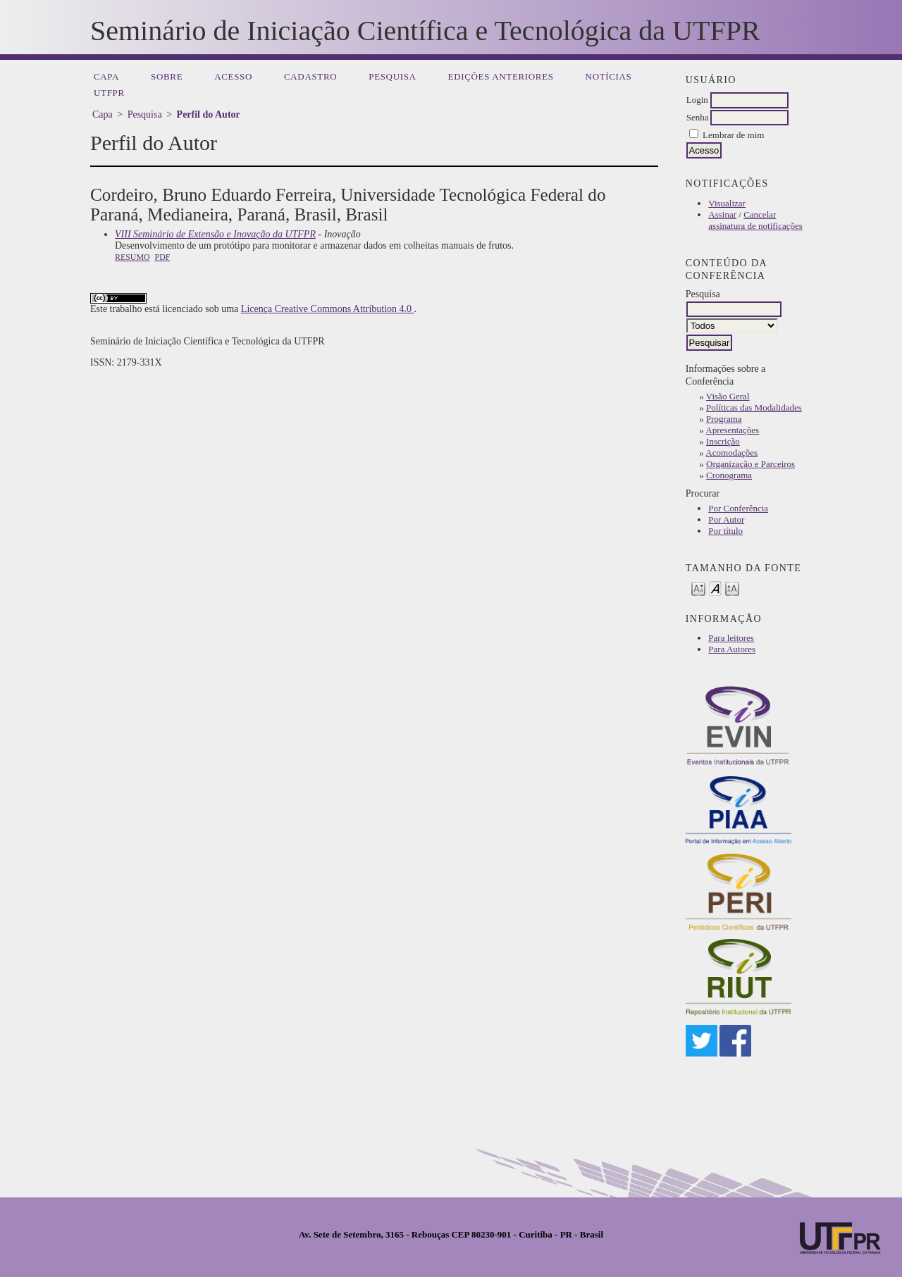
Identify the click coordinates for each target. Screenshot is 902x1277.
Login (697, 99)
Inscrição (723, 441)
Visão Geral (728, 396)
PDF (163, 257)
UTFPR (109, 92)
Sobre (167, 76)
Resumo (132, 257)
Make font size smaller (698, 588)
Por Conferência (738, 508)
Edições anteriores (501, 76)
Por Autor (726, 519)
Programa (724, 418)
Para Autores (731, 649)
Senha (697, 117)
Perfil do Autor (208, 114)
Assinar (722, 214)
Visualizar (727, 203)
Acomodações (731, 452)
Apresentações (732, 430)
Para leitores (731, 638)
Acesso (233, 76)
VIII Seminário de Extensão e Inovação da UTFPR (215, 234)
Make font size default (715, 588)
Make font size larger (732, 588)
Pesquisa (392, 76)
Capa (106, 76)
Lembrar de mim (733, 135)
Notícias (609, 76)
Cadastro (310, 76)
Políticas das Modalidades (754, 407)
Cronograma (729, 475)
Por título (725, 530)
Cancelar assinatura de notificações (755, 220)
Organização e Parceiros (750, 464)
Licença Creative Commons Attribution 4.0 (327, 309)
